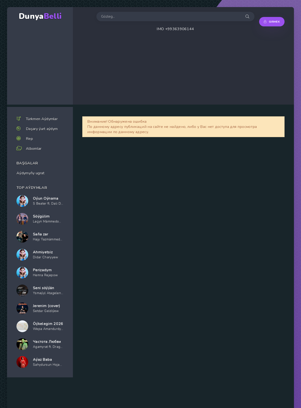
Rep (29, 138)
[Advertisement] (183, 72)
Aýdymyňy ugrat (30, 173)
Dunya (40, 16)
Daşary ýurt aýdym (42, 128)
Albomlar (34, 148)
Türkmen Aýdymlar (42, 119)
